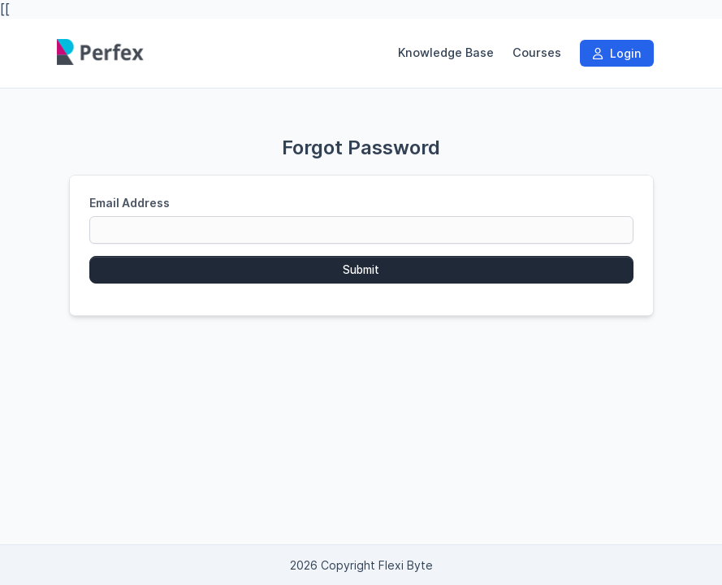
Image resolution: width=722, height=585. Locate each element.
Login (617, 53)
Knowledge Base (446, 53)
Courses (536, 53)
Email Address (129, 203)
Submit (361, 269)
